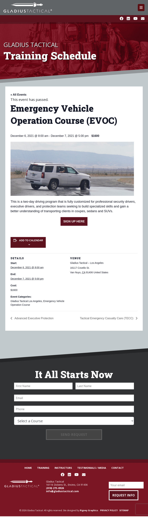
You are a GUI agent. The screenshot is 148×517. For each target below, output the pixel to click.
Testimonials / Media (91, 467)
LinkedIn (128, 18)
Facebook (121, 18)
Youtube (135, 18)
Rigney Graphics (89, 510)
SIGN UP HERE (74, 221)
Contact (117, 467)
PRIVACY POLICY (109, 510)
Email (142, 18)
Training (43, 467)
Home (28, 467)
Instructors (63, 467)
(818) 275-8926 (55, 488)
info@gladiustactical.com (62, 491)
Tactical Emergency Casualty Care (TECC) (107, 318)
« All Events (18, 94)
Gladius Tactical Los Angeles (26, 301)
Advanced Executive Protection (33, 318)
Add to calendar (31, 240)
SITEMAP (124, 510)
